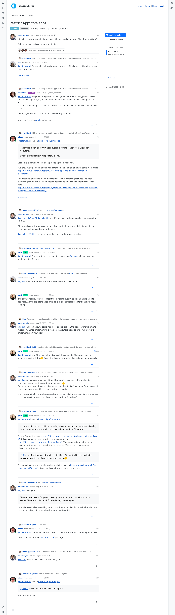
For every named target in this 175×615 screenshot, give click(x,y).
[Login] (172, 3)
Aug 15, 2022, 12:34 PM (45, 252)
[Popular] (3, 18)
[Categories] (3, 3)
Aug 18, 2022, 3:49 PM (44, 556)
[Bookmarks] (3, 23)
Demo (147, 6)
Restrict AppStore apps (49, 141)
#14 (97, 529)
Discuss (14, 29)
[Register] (172, 8)
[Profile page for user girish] (13, 254)
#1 (98, 35)
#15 (97, 556)
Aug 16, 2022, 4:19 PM (44, 487)
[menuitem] (172, 3)
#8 (98, 295)
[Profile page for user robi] (13, 64)
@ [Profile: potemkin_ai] (24, 66)
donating (38, 120)
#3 (98, 93)
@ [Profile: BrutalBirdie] (34, 218)
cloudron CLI (47, 537)
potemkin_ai (23, 35)
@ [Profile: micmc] (22, 218)
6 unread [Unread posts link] (111, 78)
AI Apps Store (22, 197)
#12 (97, 415)
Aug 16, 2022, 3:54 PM (45, 415)
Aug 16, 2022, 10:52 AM (45, 323)
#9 (98, 323)
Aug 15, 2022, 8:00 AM (44, 214)
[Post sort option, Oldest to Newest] (115, 40)
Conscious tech (23, 76)
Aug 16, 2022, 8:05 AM (45, 295)
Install (161, 6)
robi (19, 62)
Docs (154, 6)
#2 (98, 62)
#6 (98, 252)
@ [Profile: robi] (45, 218)
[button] (3, 607)
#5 (98, 214)
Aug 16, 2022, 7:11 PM (39, 529)
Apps (140, 6)
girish (20, 252)
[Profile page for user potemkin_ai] (13, 37)
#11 (97, 376)
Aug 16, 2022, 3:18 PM (45, 351)
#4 (98, 137)
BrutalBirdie (22, 93)
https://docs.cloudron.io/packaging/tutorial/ (39, 442)
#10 (97, 351)
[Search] (3, 28)
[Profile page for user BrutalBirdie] (13, 95)
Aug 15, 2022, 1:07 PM (37, 278)
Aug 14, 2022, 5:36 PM (44, 35)
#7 (98, 278)
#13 (97, 487)
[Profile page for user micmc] (13, 139)
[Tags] (3, 13)
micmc (20, 137)
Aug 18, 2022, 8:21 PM (40, 578)
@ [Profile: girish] (32, 234)
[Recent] (3, 8)
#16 (97, 578)
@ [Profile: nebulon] (22, 234)
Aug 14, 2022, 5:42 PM (38, 62)
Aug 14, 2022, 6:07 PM (40, 137)
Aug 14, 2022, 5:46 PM (52, 93)
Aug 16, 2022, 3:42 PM (44, 376)
